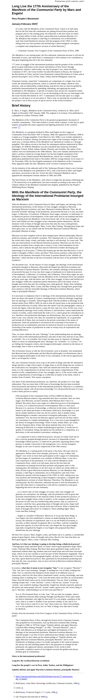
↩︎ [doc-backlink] (26, 679)
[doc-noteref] (37, 24)
